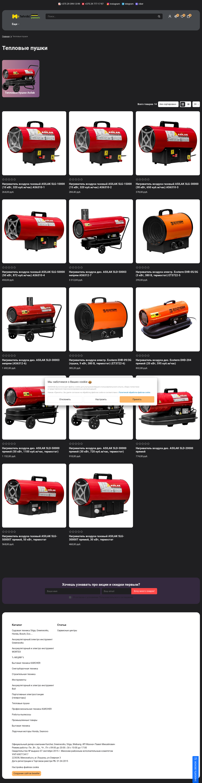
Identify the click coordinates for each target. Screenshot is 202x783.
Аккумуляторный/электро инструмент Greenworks (32, 641)
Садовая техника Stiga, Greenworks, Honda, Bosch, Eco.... (30, 632)
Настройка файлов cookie (25, 767)
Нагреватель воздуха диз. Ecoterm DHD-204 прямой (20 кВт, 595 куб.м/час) (163, 361)
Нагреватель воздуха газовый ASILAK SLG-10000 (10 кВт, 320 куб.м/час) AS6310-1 (33, 185)
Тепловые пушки (21, 703)
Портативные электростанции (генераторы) (28, 696)
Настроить (101, 399)
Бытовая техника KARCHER (26, 663)
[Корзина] (188, 16)
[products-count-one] (188, 104)
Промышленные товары (25, 720)
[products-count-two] (182, 104)
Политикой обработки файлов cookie (134, 392)
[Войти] (170, 16)
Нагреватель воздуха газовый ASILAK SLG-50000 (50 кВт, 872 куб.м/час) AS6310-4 (33, 273)
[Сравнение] (176, 16)
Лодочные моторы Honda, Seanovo (30, 731)
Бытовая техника (21, 725)
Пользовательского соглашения (116, 597)
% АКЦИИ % (18, 657)
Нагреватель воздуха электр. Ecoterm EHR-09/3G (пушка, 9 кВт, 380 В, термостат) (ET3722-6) (100, 361)
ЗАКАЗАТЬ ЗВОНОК (199, 771)
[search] (159, 16)
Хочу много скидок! (144, 591)
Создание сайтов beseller (26, 773)
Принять (137, 399)
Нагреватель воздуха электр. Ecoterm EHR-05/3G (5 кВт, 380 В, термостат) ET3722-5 (167, 273)
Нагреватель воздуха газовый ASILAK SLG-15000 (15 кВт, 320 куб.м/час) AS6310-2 (100, 185)
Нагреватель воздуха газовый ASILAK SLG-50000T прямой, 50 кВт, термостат (29, 538)
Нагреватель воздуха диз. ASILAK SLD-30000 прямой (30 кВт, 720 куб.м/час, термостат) (97, 450)
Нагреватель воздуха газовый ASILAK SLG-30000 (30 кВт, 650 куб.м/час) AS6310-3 (167, 185)
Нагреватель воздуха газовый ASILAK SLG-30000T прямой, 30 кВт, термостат (96, 538)
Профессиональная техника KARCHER (32, 709)
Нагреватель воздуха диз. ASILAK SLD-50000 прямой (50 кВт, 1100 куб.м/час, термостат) (30, 450)
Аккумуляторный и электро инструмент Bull (33, 687)
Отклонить (65, 399)
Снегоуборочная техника (25, 668)
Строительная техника (24, 674)
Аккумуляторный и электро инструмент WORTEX (33, 650)
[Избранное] (182, 16)
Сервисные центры (67, 630)
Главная (6, 36)
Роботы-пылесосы (22, 714)
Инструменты (19, 679)
